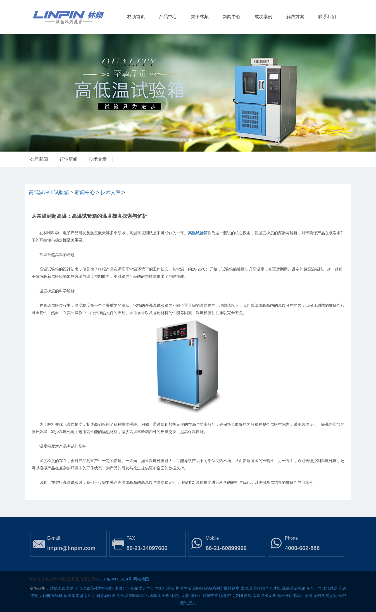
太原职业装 (165, 588)
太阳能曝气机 (51, 595)
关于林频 (200, 16)
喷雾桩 (225, 595)
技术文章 (98, 159)
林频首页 (136, 16)
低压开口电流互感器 (294, 595)
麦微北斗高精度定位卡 (134, 588)
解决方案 (295, 16)
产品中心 (168, 16)
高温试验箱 (198, 233)
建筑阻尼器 (180, 595)
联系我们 (327, 16)
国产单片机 (271, 588)
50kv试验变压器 (155, 595)
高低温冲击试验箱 (49, 192)
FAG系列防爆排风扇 (221, 588)
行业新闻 (68, 159)
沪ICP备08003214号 (114, 579)
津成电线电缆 (61, 588)
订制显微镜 (242, 595)
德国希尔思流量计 (79, 595)
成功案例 (263, 16)
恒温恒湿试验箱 (189, 588)
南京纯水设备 (264, 595)
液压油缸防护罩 (204, 595)
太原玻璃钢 (250, 588)
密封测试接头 (325, 595)
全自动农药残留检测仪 (94, 588)
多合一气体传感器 (322, 588)
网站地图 (141, 579)
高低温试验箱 (293, 588)
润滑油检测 (106, 595)
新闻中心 (232, 16)
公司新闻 (39, 159)
